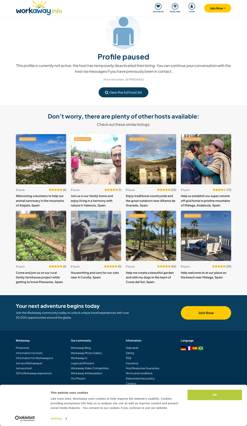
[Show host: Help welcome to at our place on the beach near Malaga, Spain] (206, 236)
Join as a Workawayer (29, 363)
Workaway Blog (81, 347)
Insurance (132, 363)
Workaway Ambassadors (86, 373)
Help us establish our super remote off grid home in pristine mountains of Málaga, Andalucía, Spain (205, 200)
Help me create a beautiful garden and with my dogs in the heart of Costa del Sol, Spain (150, 277)
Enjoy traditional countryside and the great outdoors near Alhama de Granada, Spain (150, 200)
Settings (56, 418)
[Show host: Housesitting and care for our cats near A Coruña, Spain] (96, 236)
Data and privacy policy (140, 378)
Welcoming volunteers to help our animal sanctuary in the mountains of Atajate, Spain (40, 200)
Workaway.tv (79, 358)
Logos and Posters (82, 363)
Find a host (22, 347)
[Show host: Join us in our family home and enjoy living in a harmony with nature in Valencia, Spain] (96, 159)
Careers (131, 383)
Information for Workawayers (34, 358)
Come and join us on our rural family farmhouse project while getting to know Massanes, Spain (39, 277)
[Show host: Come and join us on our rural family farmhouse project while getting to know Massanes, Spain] (41, 236)
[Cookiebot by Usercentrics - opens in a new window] (25, 418)
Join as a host (24, 368)
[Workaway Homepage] (39, 7)
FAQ (128, 358)
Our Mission (78, 378)
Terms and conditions (139, 373)
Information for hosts (29, 353)
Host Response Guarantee (142, 368)
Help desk (132, 347)
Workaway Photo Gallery (86, 353)
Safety (130, 353)
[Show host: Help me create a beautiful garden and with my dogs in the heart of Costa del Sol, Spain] (151, 236)
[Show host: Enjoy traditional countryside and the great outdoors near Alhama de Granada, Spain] (151, 159)
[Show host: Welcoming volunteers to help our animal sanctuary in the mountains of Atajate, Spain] (41, 159)
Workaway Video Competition (90, 368)
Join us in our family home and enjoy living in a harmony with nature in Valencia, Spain (92, 200)
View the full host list (123, 92)
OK (215, 394)
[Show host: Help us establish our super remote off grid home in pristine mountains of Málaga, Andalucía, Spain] (206, 159)
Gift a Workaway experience (34, 373)
